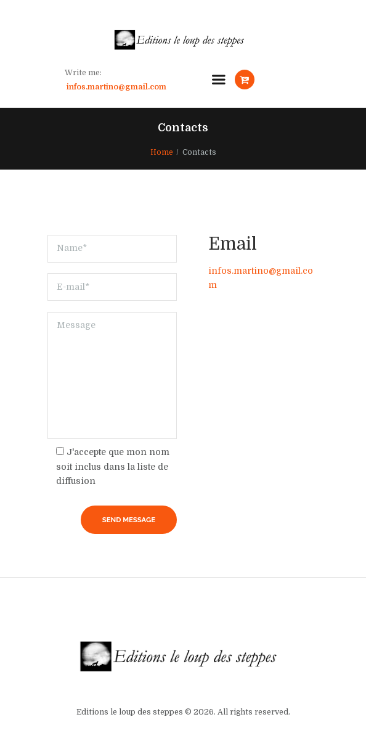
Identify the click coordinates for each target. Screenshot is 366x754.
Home (161, 152)
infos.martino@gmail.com (116, 87)
